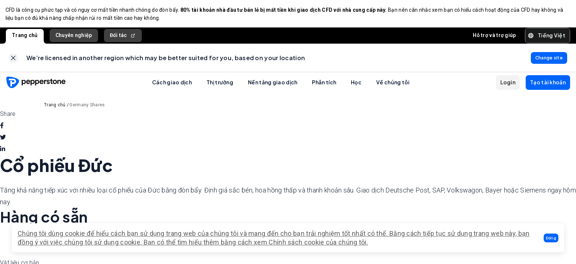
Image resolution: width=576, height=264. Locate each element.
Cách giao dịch (172, 84)
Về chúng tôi (393, 84)
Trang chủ (25, 36)
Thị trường (219, 84)
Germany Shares (87, 107)
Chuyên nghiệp (73, 36)
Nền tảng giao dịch (272, 84)
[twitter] (3, 140)
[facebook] (2, 128)
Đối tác (123, 36)
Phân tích (324, 84)
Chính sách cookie (296, 242)
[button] (551, 238)
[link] (13, 59)
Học (356, 84)
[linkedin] (2, 151)
